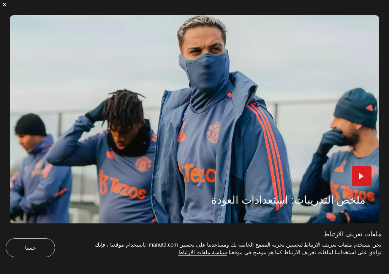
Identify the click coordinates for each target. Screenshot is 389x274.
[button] (362, 176)
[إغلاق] (4, 4)
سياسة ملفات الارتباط (202, 252)
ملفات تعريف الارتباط (352, 234)
